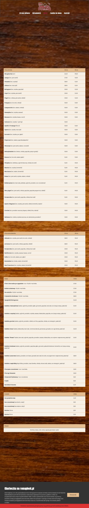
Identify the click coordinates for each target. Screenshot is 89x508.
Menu (45, 13)
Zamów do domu (56, 13)
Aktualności (36, 13)
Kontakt (67, 13)
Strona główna (24, 13)
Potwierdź (73, 495)
